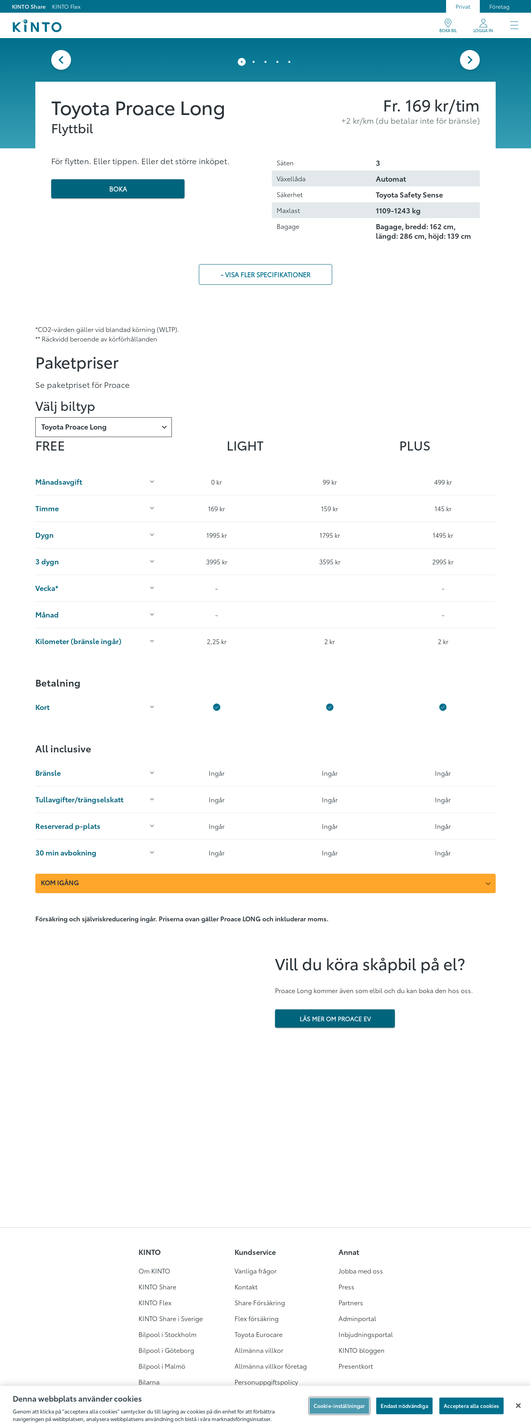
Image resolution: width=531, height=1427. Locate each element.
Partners (351, 1302)
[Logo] (37, 25)
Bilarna (149, 1381)
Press (346, 1286)
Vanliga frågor (256, 1270)
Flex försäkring (257, 1318)
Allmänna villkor (259, 1349)
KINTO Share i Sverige (171, 1318)
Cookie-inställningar (339, 1405)
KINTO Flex (66, 6)
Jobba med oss (361, 1270)
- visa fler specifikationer (265, 280)
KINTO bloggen (362, 1349)
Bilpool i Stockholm (167, 1334)
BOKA (118, 194)
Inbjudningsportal (366, 1334)
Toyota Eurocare (259, 1334)
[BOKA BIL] (448, 26)
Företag (499, 6)
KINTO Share (29, 6)
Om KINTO (154, 1270)
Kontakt (246, 1286)
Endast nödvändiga (404, 1405)
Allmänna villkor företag (271, 1365)
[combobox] (103, 433)
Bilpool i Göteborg (166, 1349)
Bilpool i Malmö (162, 1365)
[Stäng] (518, 1405)
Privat (463, 6)
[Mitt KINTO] (483, 26)
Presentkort (356, 1365)
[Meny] (514, 25)
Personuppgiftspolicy (266, 1381)
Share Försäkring (260, 1302)
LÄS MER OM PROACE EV (335, 1024)
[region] (265, 1406)
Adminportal (357, 1318)
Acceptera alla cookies (471, 1405)
